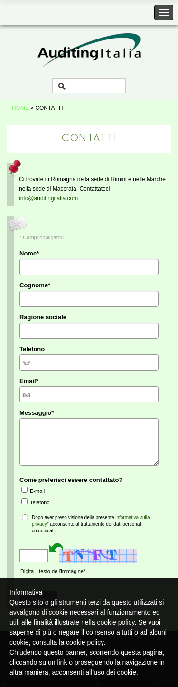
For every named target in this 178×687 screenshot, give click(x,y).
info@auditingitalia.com (48, 198)
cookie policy (84, 642)
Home (20, 108)
